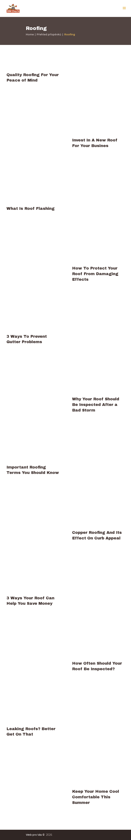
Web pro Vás (34, 834)
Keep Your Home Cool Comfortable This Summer (95, 797)
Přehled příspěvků (49, 34)
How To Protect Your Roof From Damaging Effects (95, 274)
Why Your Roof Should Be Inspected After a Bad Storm (95, 404)
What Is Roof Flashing (31, 208)
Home (30, 34)
